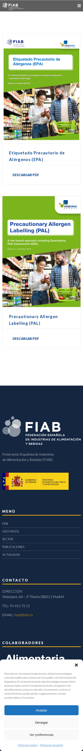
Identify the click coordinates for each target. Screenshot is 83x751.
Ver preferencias (41, 735)
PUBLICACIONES (13, 547)
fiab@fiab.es (24, 615)
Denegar (41, 722)
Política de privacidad (51, 745)
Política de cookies (28, 745)
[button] (76, 665)
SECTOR (7, 539)
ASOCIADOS (10, 531)
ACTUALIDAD (11, 554)
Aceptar (41, 710)
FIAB (5, 523)
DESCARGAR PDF (26, 175)
